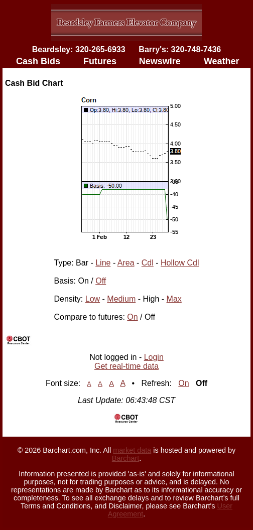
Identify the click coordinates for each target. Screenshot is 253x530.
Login (154, 357)
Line (102, 262)
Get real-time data (126, 366)
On (132, 317)
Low (92, 299)
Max (174, 299)
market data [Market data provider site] (132, 450)
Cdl (148, 262)
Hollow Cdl (180, 262)
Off (100, 281)
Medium (121, 299)
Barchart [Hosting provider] (125, 458)
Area (126, 262)
